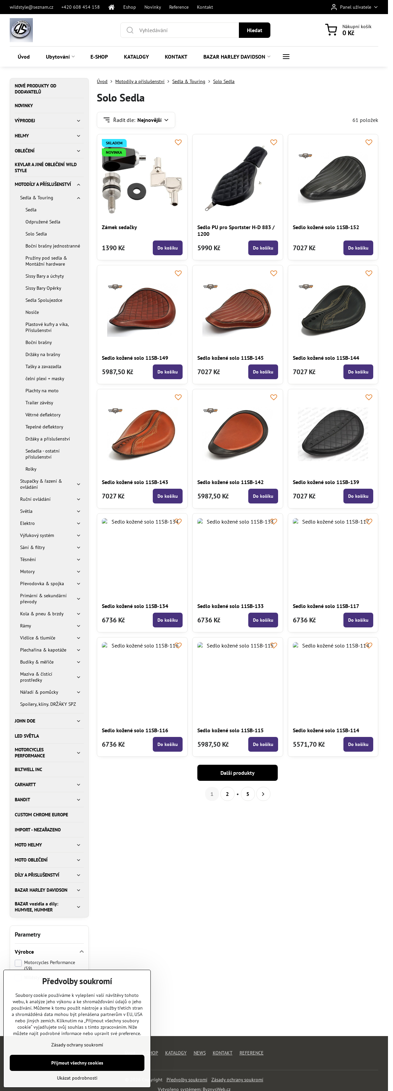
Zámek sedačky (119, 227)
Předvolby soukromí (187, 1080)
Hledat (254, 30)
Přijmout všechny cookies (77, 1063)
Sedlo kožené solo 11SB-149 (135, 357)
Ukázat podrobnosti (77, 1078)
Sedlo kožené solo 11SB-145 (230, 357)
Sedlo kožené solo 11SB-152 (326, 227)
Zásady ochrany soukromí (237, 1080)
